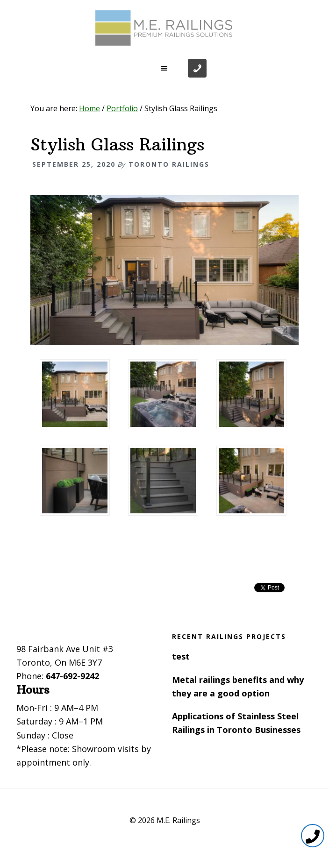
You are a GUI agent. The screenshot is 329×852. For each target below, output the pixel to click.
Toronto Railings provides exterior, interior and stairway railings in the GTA (164, 28)
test (181, 656)
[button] (164, 68)
